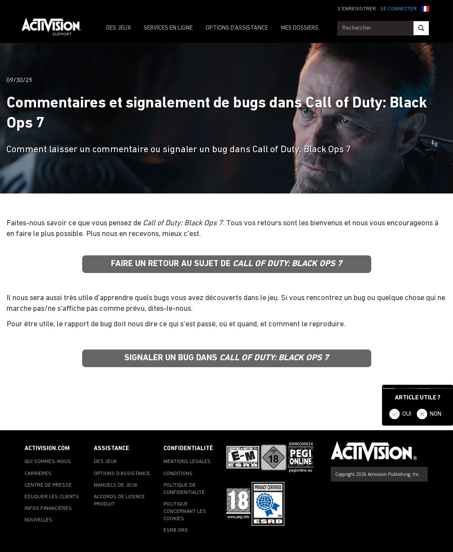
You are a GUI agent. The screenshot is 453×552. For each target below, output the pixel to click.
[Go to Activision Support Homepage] (55, 28)
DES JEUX (118, 28)
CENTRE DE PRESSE (48, 485)
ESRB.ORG (175, 530)
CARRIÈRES (38, 473)
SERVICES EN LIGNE (168, 28)
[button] (425, 8)
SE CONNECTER (398, 9)
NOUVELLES (38, 520)
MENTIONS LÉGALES (187, 461)
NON (435, 414)
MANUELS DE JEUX (116, 485)
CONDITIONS (178, 473)
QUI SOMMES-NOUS (48, 461)
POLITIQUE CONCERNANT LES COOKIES (184, 511)
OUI (406, 414)
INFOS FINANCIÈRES (48, 508)
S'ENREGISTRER (356, 9)
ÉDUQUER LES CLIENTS (52, 497)
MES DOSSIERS (299, 28)
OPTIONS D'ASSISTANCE (237, 28)
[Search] (421, 28)
